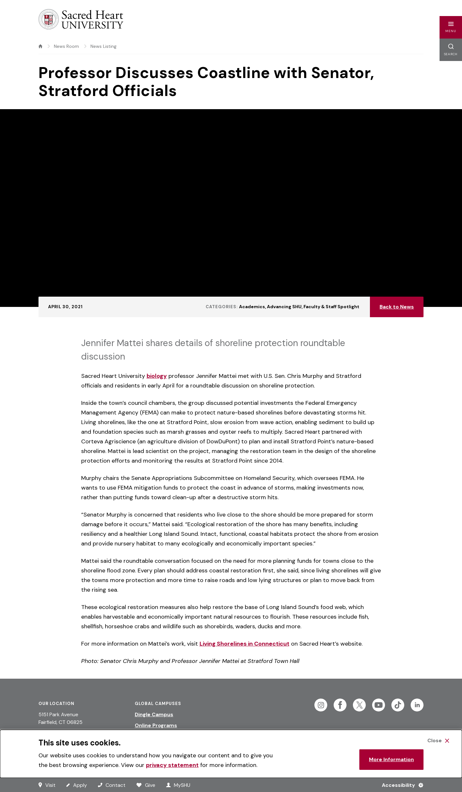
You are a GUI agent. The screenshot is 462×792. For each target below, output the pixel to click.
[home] (40, 46)
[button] (451, 27)
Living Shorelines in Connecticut (244, 644)
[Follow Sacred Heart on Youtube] (379, 705)
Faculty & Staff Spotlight (331, 306)
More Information (391, 759)
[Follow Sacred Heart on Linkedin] (417, 705)
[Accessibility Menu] (400, 785)
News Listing (103, 46)
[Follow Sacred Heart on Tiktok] (398, 705)
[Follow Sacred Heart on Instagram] (321, 705)
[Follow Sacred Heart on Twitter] (359, 705)
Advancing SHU (284, 306)
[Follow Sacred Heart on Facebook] (340, 705)
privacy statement (172, 765)
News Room (66, 46)
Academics (252, 306)
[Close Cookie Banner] (438, 741)
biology (157, 376)
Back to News (397, 306)
